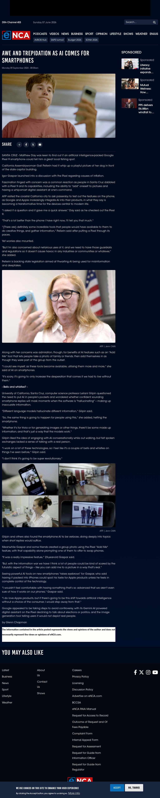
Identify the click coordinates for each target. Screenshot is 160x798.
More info (74, 793)
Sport (89, 34)
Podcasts (40, 34)
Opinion (101, 34)
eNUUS (154, 34)
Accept (117, 787)
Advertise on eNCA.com (87, 696)
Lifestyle (115, 34)
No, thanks (134, 787)
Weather (141, 34)
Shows (128, 34)
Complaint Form (82, 733)
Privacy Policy (80, 677)
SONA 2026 (91, 40)
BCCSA (76, 703)
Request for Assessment (86, 746)
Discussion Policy (82, 690)
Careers (77, 670)
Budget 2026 (74, 40)
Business (77, 34)
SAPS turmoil (57, 40)
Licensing (78, 683)
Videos (54, 34)
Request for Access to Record (90, 716)
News (65, 34)
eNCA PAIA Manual (84, 709)
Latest (5, 670)
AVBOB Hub (40, 40)
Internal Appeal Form (85, 740)
